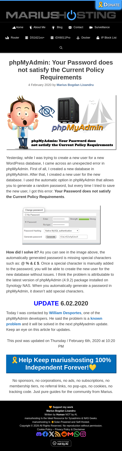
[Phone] (64, 433)
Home (17, 27)
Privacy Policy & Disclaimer (70, 429)
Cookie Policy (44, 429)
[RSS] (58, 433)
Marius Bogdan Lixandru (61, 411)
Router (12, 37)
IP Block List (106, 37)
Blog (57, 27)
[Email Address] (70, 433)
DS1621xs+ (34, 37)
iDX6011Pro (60, 37)
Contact (76, 27)
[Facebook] (45, 433)
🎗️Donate (108, 4)
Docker (83, 37)
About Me (37, 27)
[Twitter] (51, 433)
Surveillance (99, 27)
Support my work (62, 407)
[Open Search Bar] (61, 47)
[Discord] (39, 433)
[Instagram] (83, 433)
